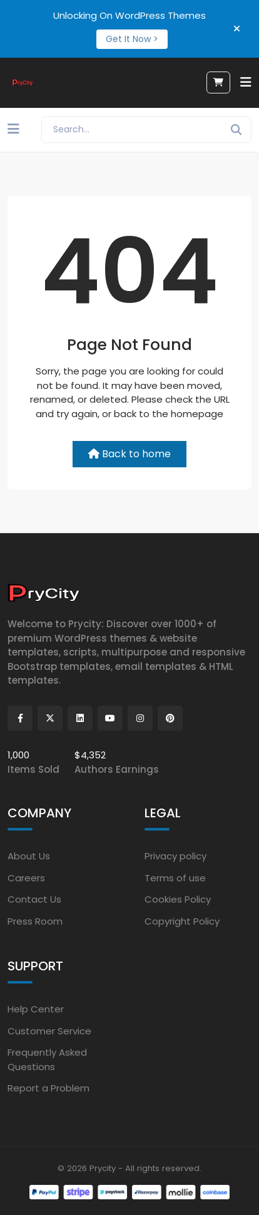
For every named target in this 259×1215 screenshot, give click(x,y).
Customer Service (49, 1030)
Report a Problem (48, 1088)
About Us (29, 855)
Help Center (36, 1009)
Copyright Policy (182, 921)
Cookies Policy (178, 899)
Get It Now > (132, 39)
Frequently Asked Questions (47, 1059)
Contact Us (34, 899)
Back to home (129, 454)
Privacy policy (175, 855)
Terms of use (175, 877)
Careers (26, 877)
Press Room (35, 921)
